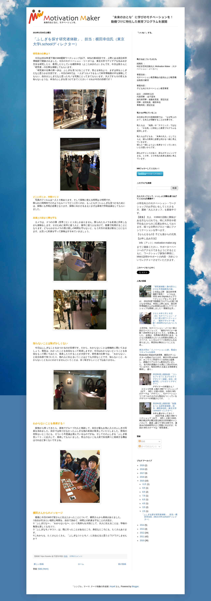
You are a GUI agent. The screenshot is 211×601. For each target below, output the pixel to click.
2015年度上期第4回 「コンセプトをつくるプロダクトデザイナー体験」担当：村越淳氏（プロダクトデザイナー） (165, 379)
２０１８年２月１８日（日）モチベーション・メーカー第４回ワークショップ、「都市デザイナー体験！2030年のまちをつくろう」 (165, 319)
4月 (144, 503)
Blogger (135, 586)
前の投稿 (122, 564)
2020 (142, 465)
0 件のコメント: (76, 556)
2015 (142, 481)
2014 (142, 525)
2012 (142, 533)
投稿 (142, 441)
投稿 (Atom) (43, 569)
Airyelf (112, 586)
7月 (144, 496)
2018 (142, 469)
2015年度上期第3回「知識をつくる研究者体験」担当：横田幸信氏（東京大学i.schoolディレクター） (165, 407)
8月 (144, 492)
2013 (142, 529)
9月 (144, 488)
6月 (144, 499)
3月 (144, 507)
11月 (144, 484)
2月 (144, 511)
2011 (142, 536)
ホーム (81, 564)
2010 (142, 540)
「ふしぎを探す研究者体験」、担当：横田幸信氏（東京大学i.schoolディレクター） (159, 516)
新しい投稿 (39, 564)
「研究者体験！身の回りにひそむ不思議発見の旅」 (165, 287)
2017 (142, 473)
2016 (142, 477)
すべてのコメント (148, 446)
